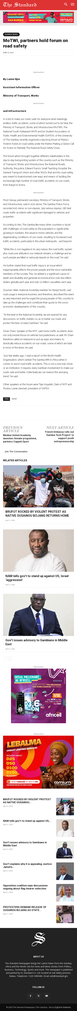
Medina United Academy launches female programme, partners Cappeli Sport (20, 438)
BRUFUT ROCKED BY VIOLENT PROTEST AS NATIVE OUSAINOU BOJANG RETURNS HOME (37, 513)
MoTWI (14, 399)
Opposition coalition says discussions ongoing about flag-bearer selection (25, 887)
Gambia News (11, 34)
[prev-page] (5, 658)
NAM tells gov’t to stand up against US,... (27, 820)
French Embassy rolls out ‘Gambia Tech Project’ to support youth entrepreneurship (59, 436)
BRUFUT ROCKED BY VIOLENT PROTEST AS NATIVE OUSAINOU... (27, 801)
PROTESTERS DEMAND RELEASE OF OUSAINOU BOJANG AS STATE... (24, 909)
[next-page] (10, 658)
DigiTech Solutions (63, 1007)
